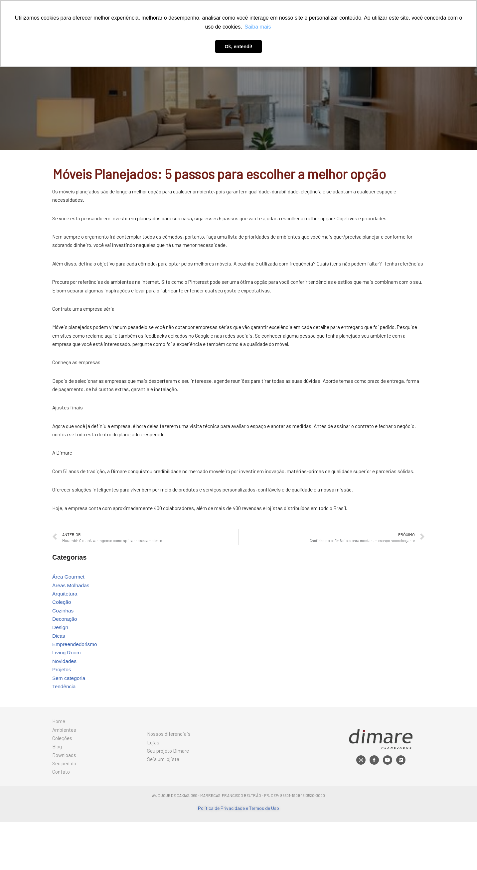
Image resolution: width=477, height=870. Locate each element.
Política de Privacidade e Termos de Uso (238, 856)
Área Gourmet (68, 610)
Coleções (201, 30)
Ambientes (172, 30)
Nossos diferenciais (169, 777)
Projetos (62, 709)
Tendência (64, 727)
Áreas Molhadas (71, 619)
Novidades (65, 700)
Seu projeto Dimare (168, 796)
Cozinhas (63, 646)
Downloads (246, 30)
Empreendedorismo (75, 682)
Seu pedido (277, 30)
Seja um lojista (163, 805)
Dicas (59, 673)
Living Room (67, 691)
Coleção (62, 637)
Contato (305, 30)
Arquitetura (65, 628)
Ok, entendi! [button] (238, 46)
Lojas (153, 786)
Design (60, 664)
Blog (223, 30)
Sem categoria (69, 718)
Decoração (65, 655)
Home (147, 30)
